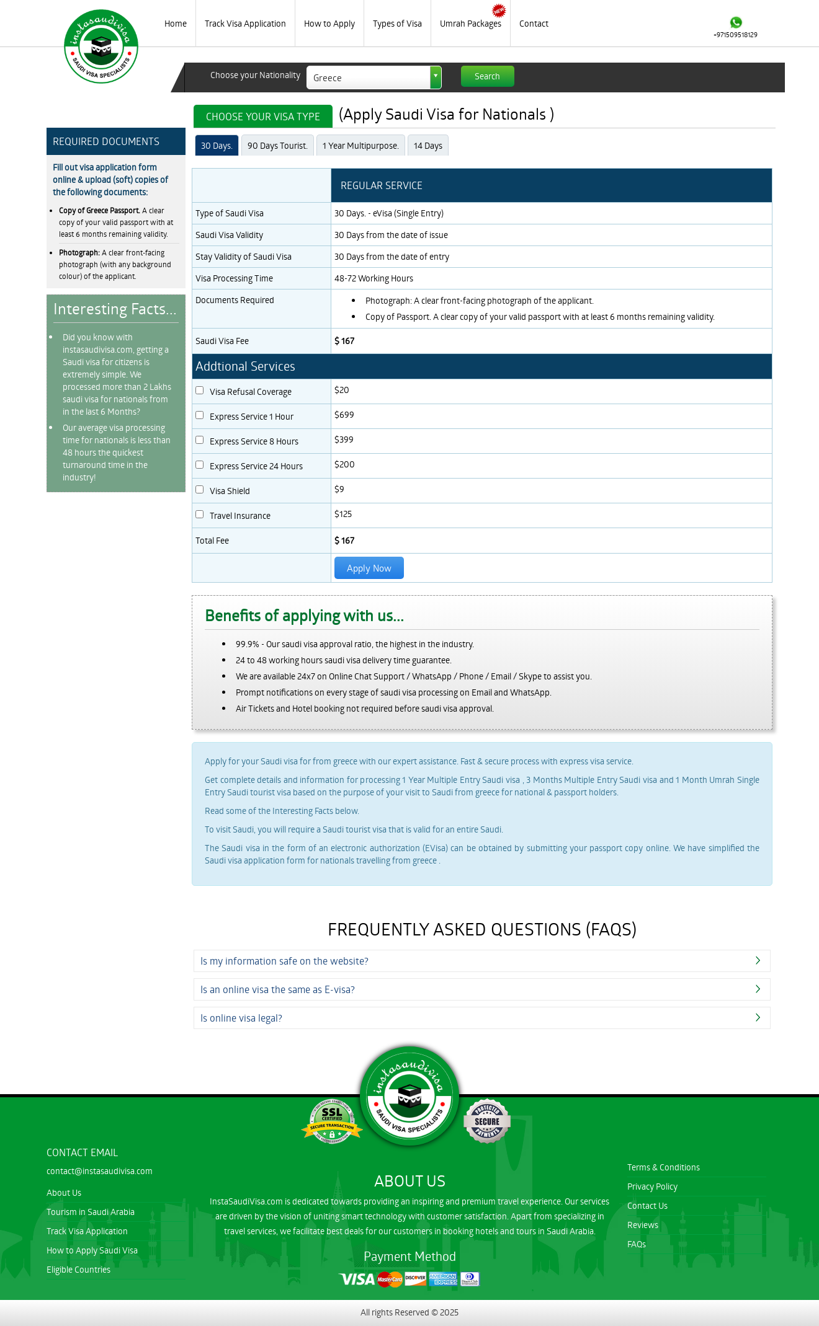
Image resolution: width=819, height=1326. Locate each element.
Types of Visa (397, 23)
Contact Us (647, 1205)
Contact (533, 23)
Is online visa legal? (241, 1017)
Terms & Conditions (663, 1167)
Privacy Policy (652, 1186)
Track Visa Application (245, 23)
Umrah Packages (470, 23)
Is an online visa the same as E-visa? (277, 989)
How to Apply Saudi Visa (92, 1250)
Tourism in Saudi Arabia (91, 1212)
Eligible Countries (78, 1269)
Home (175, 23)
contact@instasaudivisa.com (100, 1171)
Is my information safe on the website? (284, 960)
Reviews (642, 1225)
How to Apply (329, 23)
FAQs (636, 1244)
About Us (64, 1192)
